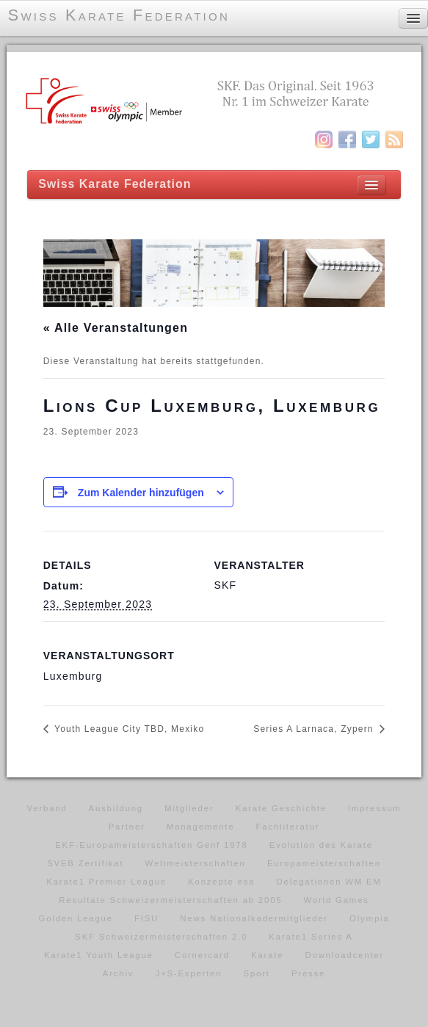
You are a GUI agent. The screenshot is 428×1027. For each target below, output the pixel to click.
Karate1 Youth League (98, 955)
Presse (308, 973)
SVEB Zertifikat (85, 863)
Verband (46, 808)
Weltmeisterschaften (195, 863)
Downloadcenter (345, 955)
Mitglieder (189, 808)
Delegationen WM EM (329, 881)
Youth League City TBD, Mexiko (128, 729)
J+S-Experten (188, 973)
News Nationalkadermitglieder (254, 918)
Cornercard (202, 955)
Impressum (375, 808)
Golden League (76, 918)
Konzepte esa (221, 881)
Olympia (369, 918)
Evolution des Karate (321, 845)
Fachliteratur (288, 826)
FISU (146, 918)
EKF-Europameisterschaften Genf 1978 (151, 845)
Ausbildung (116, 808)
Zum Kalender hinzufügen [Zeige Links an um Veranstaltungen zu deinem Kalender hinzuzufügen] (141, 492)
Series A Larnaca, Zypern (315, 729)
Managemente (201, 826)
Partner (127, 826)
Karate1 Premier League (106, 881)
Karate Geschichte (281, 808)
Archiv (118, 973)
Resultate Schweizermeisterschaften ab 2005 (170, 900)
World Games (336, 900)
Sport (257, 973)
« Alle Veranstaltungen (115, 328)
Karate (267, 955)
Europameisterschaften (324, 863)
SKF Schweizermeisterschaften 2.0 (161, 936)
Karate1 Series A (310, 936)
